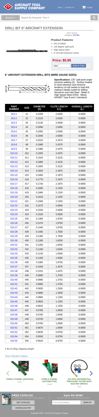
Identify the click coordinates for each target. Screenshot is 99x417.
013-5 (14, 131)
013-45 (13, 301)
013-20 (13, 197)
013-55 (13, 341)
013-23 (13, 210)
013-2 (14, 118)
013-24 (13, 214)
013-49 (13, 319)
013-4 (14, 127)
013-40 (13, 280)
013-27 (13, 227)
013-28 (13, 232)
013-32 (13, 249)
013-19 (13, 192)
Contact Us (69, 7)
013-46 (13, 306)
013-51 (13, 328)
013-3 (14, 123)
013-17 (13, 184)
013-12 (13, 162)
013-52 (13, 332)
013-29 (13, 236)
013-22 (13, 205)
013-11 (13, 157)
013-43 (13, 293)
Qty (62, 66)
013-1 (14, 114)
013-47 (13, 310)
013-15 (13, 175)
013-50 (13, 323)
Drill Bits (76, 35)
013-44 (13, 297)
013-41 (13, 284)
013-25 (13, 219)
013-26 (13, 223)
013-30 (13, 240)
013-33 (13, 253)
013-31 (13, 245)
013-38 (13, 271)
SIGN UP (87, 402)
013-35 (13, 258)
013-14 (13, 171)
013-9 (14, 149)
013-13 (13, 166)
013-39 (13, 275)
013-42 (13, 288)
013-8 (14, 144)
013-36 (13, 262)
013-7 (14, 140)
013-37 (13, 266)
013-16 (13, 179)
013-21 (13, 201)
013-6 (14, 136)
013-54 (13, 336)
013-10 (13, 153)
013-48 (13, 314)
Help (60, 7)
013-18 (13, 188)
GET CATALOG (23, 402)
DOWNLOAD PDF (23, 408)
